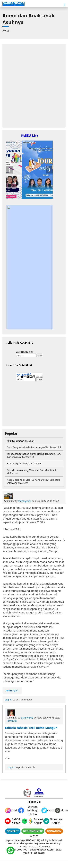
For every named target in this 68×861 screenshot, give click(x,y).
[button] (65, 4)
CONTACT (13, 831)
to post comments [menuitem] (18, 699)
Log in (8, 699)
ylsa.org (27, 852)
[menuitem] (5, 30)
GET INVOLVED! (33, 831)
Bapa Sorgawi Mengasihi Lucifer (24, 463)
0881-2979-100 (19, 849)
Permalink (12, 720)
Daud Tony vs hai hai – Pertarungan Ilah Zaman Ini (34, 447)
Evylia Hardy (27, 717)
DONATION (54, 831)
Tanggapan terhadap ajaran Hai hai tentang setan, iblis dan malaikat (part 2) (34, 455)
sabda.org (39, 852)
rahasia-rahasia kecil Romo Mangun (31, 728)
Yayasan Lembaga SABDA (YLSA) (23, 840)
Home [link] (5, 30)
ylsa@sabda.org (44, 849)
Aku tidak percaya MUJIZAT (21, 440)
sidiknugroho (24, 500)
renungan (12, 690)
